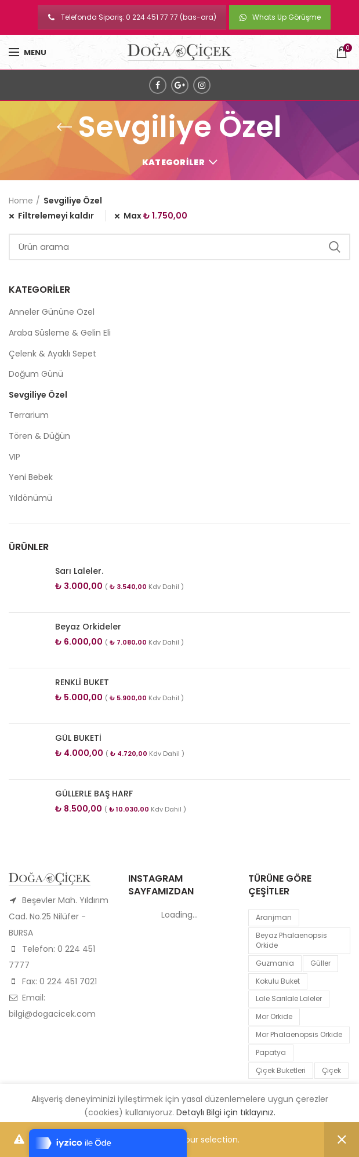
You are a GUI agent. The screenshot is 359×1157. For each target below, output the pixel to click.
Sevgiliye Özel (38, 395)
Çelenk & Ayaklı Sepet (52, 353)
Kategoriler (173, 162)
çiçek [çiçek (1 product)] (331, 1070)
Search (334, 247)
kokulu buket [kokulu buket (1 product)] (278, 981)
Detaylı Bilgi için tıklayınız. (225, 1112)
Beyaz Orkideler (88, 626)
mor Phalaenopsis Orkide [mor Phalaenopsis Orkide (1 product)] (299, 1034)
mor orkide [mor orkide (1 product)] (274, 1016)
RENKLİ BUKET (82, 682)
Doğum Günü (36, 374)
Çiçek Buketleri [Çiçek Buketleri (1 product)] (281, 1070)
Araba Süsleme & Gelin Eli (60, 333)
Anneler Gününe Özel (52, 312)
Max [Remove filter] (155, 215)
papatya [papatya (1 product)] (271, 1052)
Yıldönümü (30, 498)
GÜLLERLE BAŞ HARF (94, 793)
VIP (14, 457)
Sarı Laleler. (79, 571)
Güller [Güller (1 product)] (320, 963)
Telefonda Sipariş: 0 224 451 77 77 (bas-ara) (132, 17)
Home (21, 200)
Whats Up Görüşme (280, 17)
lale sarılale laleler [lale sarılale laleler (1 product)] (289, 998)
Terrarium (29, 415)
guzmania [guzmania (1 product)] (275, 963)
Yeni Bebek (31, 477)
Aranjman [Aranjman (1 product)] (274, 917)
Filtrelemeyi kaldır (56, 215)
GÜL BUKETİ (78, 738)
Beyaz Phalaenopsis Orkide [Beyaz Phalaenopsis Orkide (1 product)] (291, 940)
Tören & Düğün (39, 436)
